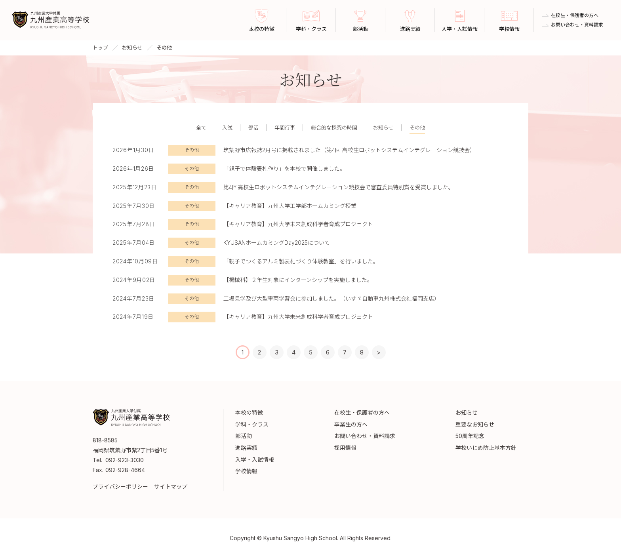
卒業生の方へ (351, 424)
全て (201, 127)
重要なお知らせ (474, 424)
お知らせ (132, 47)
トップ (100, 47)
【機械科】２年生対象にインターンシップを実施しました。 (298, 279)
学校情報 (246, 471)
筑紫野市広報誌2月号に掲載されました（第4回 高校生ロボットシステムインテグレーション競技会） (349, 150)
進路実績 (246, 447)
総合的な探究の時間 (334, 127)
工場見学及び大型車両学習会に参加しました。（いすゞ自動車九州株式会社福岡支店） (331, 298)
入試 (227, 127)
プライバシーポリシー (120, 486)
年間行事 (284, 127)
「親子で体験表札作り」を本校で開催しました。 (284, 168)
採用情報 (345, 447)
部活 (253, 127)
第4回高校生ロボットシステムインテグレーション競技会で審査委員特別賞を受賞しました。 (338, 187)
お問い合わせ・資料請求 (577, 25)
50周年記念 (469, 435)
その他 (417, 127)
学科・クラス (252, 424)
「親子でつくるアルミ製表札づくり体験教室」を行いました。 (301, 261)
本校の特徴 (249, 412)
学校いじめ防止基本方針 (485, 447)
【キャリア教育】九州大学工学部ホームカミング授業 (289, 205)
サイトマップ (170, 486)
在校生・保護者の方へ (574, 15)
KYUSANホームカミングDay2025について (276, 242)
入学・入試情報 (254, 459)
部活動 (243, 435)
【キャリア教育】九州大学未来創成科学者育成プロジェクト (298, 224)
